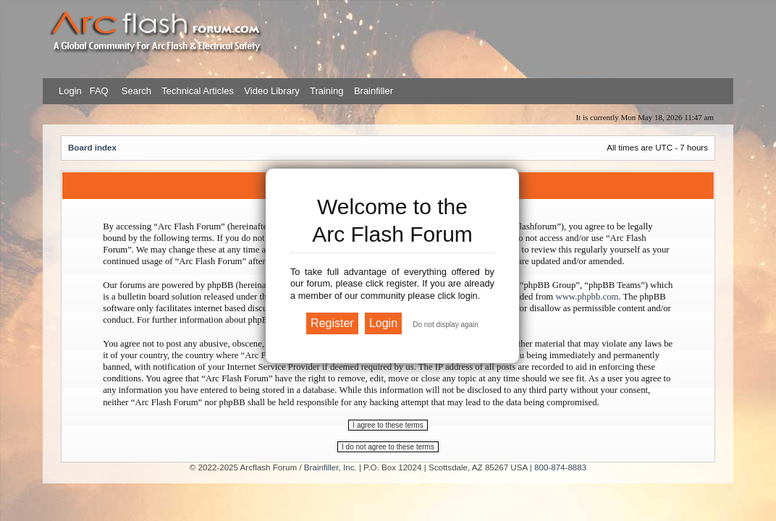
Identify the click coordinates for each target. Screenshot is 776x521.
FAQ (98, 90)
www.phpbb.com (586, 297)
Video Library (271, 90)
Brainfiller (373, 90)
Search (135, 90)
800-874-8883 (560, 467)
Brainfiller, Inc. (330, 467)
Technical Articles (197, 90)
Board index (92, 147)
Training (326, 90)
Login (70, 90)
